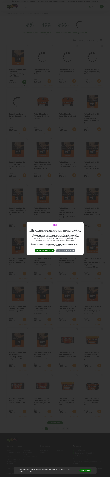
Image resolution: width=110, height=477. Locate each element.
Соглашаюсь (85, 470)
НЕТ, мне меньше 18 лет (65, 250)
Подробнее (28, 471)
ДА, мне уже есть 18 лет (44, 250)
